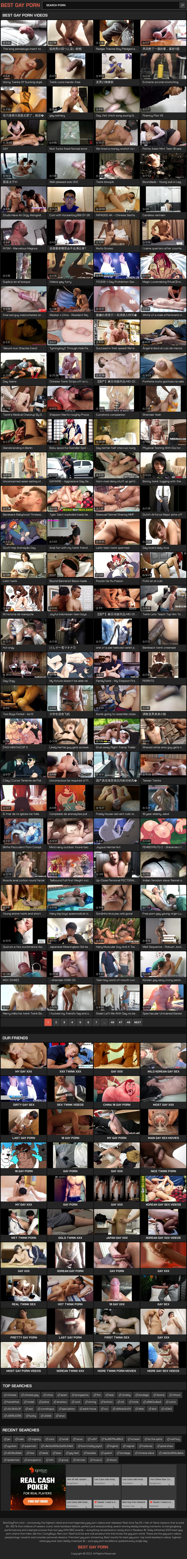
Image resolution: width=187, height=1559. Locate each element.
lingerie (114, 1446)
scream (135, 1439)
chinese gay (31, 1395)
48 (128, 1022)
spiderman (13, 1460)
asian (64, 1395)
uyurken (12, 1446)
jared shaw (166, 1446)
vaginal (130, 1446)
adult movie (89, 1408)
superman (30, 1446)
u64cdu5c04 (123, 1408)
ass (30, 1408)
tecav (79, 1439)
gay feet (74, 1453)
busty (32, 1415)
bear (111, 1395)
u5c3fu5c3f (14, 1408)
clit (122, 1401)
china (49, 1395)
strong (92, 1401)
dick (154, 1408)
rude (21, 1439)
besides (91, 1453)
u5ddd (47, 1415)
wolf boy (175, 1439)
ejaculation (68, 1408)
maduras (147, 1446)
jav (8, 1439)
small (65, 1439)
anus (62, 1415)
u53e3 (168, 1408)
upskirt (108, 1453)
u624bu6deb (14, 1453)
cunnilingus (47, 1408)
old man (80, 1460)
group (65, 1460)
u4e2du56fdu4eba (172, 1453)
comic (172, 1401)
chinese (11, 1395)
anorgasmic (82, 1395)
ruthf (94, 1439)
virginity (36, 1439)
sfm (51, 1460)
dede (45, 1453)
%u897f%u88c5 (113, 1439)
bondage (143, 1395)
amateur (62, 1401)
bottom (108, 1401)
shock (113, 1460)
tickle (135, 1401)
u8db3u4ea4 (153, 1401)
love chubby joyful (91, 1446)
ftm (99, 1395)
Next (137, 1022)
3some (161, 1395)
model (30, 1401)
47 (120, 1022)
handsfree (13, 1401)
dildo (141, 1408)
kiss (32, 1453)
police (45, 1401)
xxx (106, 1408)
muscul (97, 1460)
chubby (126, 1395)
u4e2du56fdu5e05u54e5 (58, 1446)
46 (112, 1022)
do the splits (155, 1439)
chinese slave (146, 1453)
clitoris (176, 1395)
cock (77, 1401)
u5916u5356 (14, 1415)
